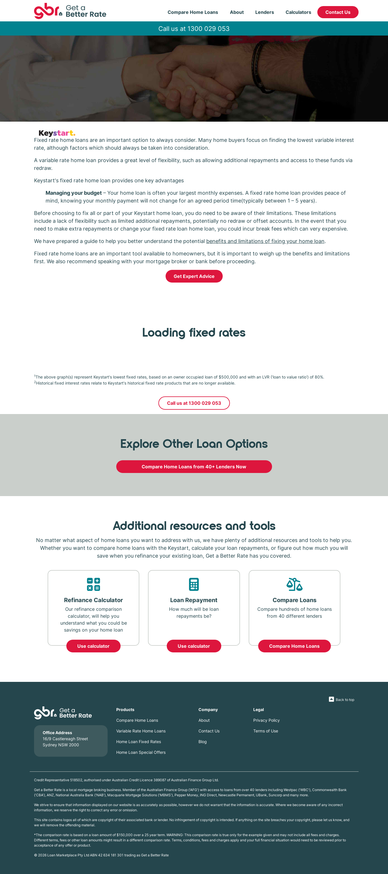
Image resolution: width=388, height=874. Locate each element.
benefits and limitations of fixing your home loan (265, 241)
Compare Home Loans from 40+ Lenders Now (194, 466)
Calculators (298, 12)
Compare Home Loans (193, 12)
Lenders (264, 12)
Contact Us (337, 12)
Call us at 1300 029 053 (194, 28)
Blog (202, 741)
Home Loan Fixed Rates (138, 741)
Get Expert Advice (194, 276)
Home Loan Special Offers (141, 752)
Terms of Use (265, 731)
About (237, 12)
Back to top (345, 699)
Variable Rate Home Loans (141, 731)
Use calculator (93, 646)
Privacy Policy (266, 720)
